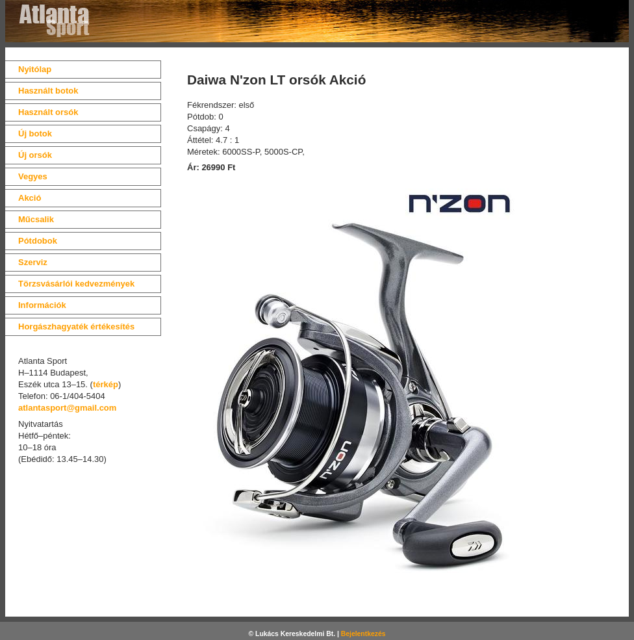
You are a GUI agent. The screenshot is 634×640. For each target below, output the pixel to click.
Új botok (35, 133)
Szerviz (32, 262)
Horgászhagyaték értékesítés (76, 326)
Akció (29, 198)
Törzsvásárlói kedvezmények (76, 283)
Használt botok (48, 91)
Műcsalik (36, 219)
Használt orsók (48, 112)
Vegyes (32, 176)
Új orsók (35, 155)
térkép (105, 384)
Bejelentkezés (363, 633)
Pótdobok (37, 241)
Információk (42, 305)
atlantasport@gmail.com (67, 408)
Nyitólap (34, 69)
